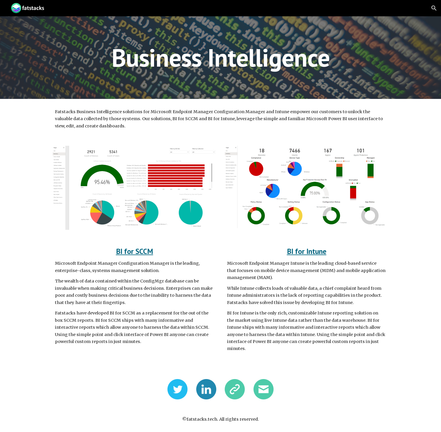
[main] (220, 57)
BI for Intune (306, 251)
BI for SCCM (134, 251)
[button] (434, 8)
